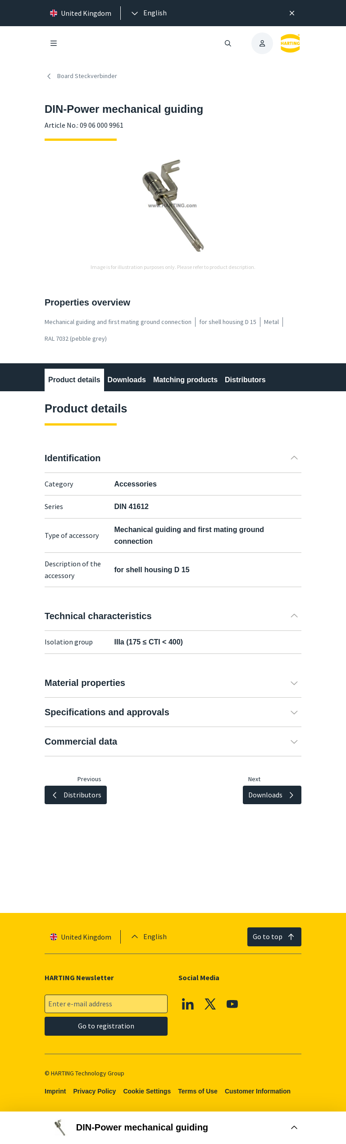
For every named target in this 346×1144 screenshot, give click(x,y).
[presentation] (148, 13)
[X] (210, 1003)
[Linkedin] (187, 1003)
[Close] (291, 13)
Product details (74, 380)
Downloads (127, 380)
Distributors (245, 380)
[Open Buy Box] (173, 1128)
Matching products (185, 380)
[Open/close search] (228, 43)
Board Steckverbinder (81, 76)
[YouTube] (232, 1003)
